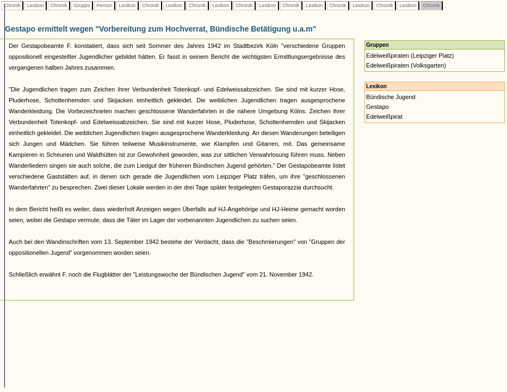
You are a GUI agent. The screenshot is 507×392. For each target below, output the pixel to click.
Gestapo (377, 106)
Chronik (12, 5)
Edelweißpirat (384, 116)
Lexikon (35, 5)
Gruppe (81, 5)
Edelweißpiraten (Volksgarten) (406, 65)
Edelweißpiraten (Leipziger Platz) (410, 55)
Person (104, 5)
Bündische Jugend (391, 97)
